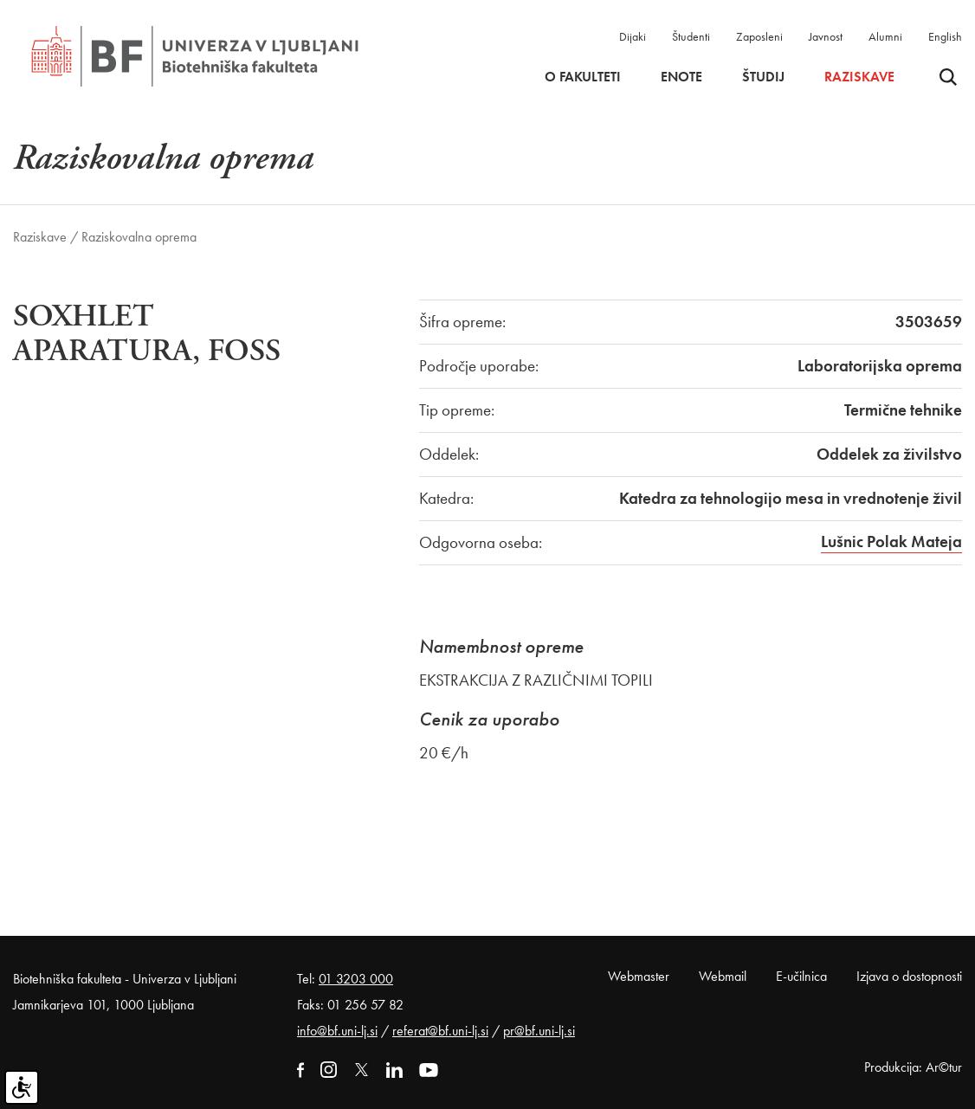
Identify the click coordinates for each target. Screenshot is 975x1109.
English (945, 36)
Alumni (885, 36)
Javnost (826, 36)
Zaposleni (759, 36)
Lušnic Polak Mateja (891, 541)
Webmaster (638, 976)
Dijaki (632, 36)
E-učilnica (801, 976)
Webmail (722, 976)
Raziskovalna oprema (139, 237)
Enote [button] (681, 77)
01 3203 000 (356, 979)
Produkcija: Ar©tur (913, 1067)
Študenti (691, 36)
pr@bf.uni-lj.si (539, 1031)
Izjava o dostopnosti (909, 976)
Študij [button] (763, 77)
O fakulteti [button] (583, 77)
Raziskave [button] (859, 77)
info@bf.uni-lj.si (337, 1031)
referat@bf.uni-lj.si (440, 1031)
